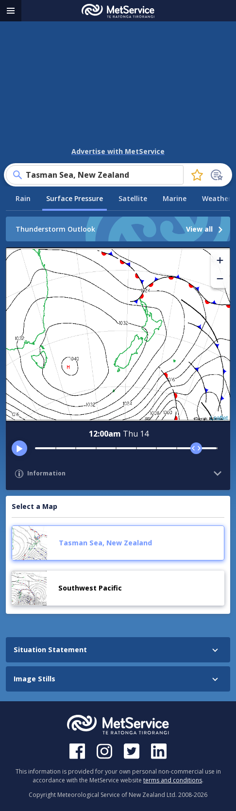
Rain (23, 198)
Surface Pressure (74, 198)
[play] (19, 448)
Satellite (132, 198)
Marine (174, 198)
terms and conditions (172, 780)
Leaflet (219, 418)
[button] (220, 260)
